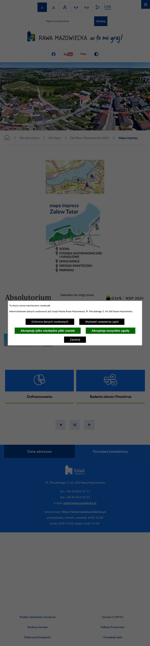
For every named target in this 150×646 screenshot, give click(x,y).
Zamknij (75, 339)
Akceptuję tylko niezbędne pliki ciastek (48, 330)
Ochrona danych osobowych (49, 321)
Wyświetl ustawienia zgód (102, 321)
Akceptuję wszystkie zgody (110, 330)
